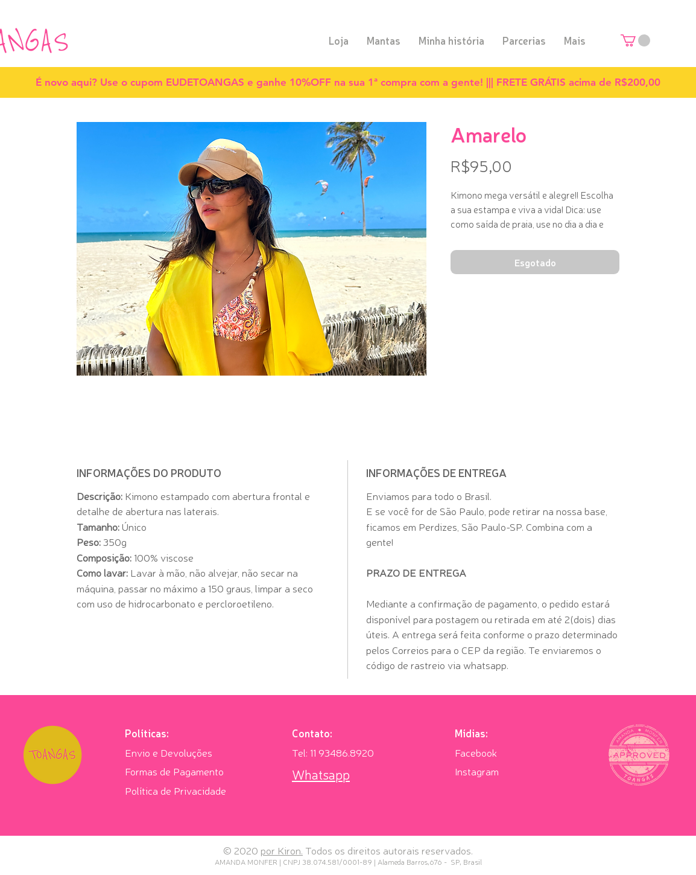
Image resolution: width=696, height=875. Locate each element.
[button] (635, 40)
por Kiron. (282, 850)
